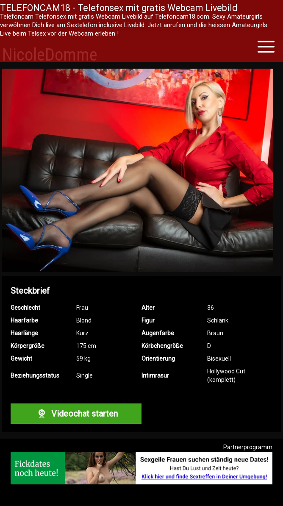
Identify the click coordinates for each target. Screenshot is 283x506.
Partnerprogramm (247, 447)
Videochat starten (75, 414)
